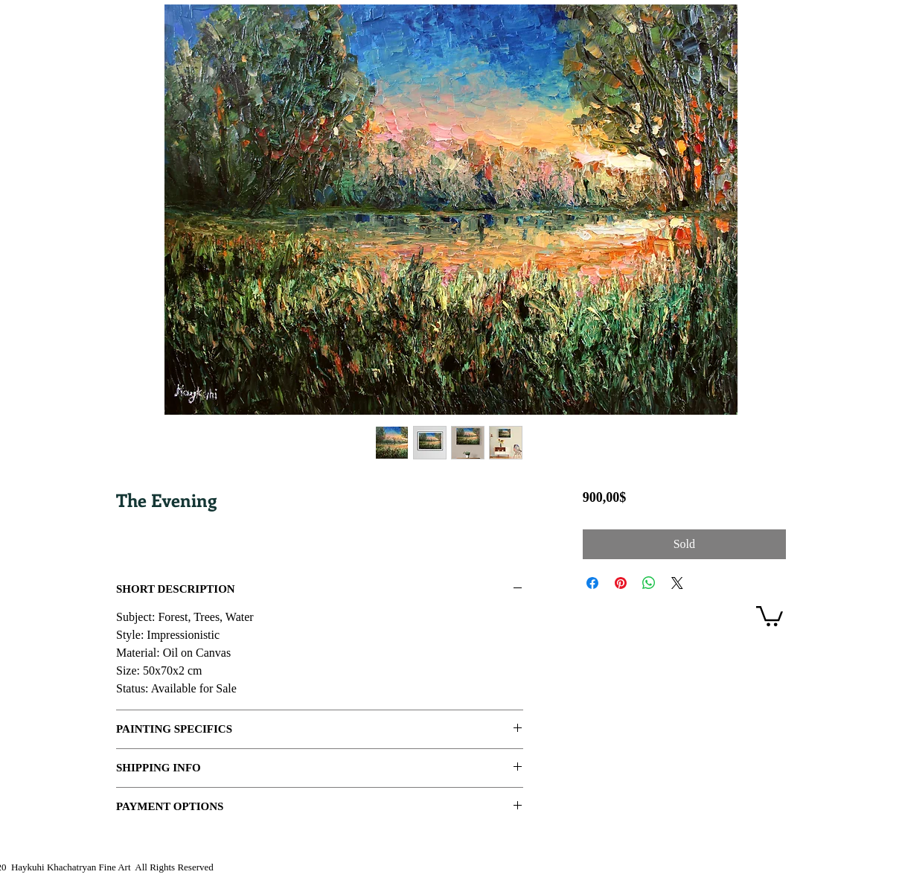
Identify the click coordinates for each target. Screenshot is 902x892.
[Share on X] (677, 583)
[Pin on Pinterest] (621, 583)
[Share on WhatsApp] (649, 583)
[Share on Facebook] (592, 583)
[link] (769, 615)
